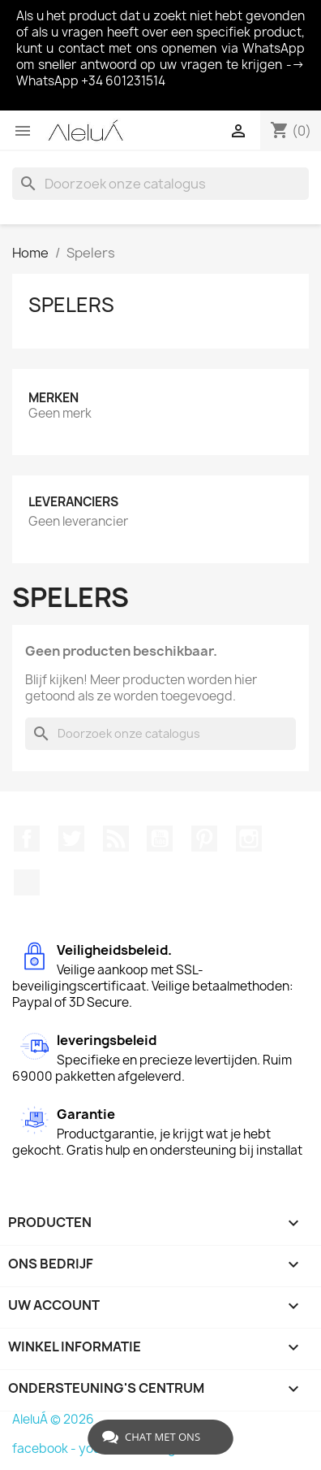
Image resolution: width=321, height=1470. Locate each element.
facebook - (45, 1448)
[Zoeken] (160, 183)
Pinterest (204, 839)
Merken (53, 397)
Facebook (27, 839)
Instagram (249, 839)
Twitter (71, 839)
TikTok (27, 882)
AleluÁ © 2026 (53, 1419)
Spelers (71, 305)
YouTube (160, 839)
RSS (116, 839)
